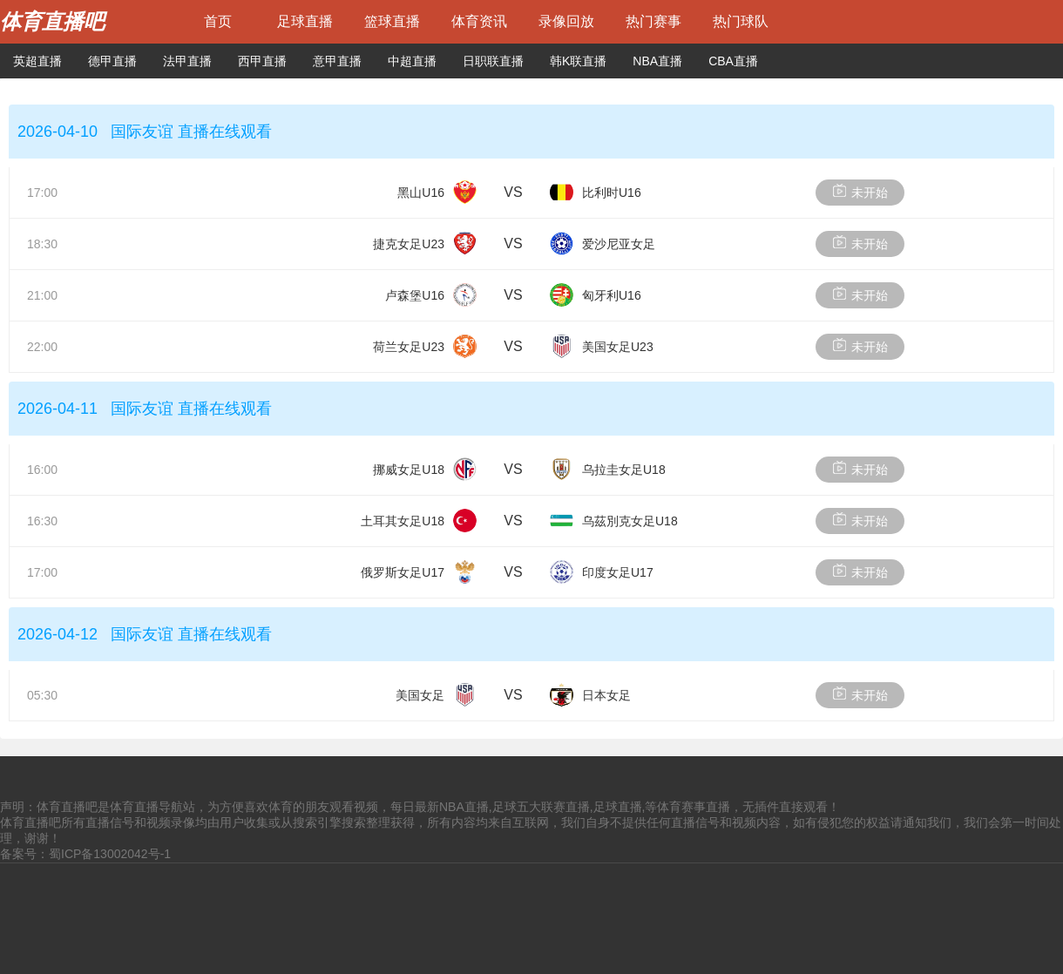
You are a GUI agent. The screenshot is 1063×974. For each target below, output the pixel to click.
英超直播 (37, 61)
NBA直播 (657, 61)
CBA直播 (733, 61)
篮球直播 (392, 21)
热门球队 (740, 21)
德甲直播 (112, 61)
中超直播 (412, 61)
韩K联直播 (578, 61)
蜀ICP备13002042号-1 (110, 854)
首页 (218, 21)
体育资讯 (479, 21)
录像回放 (566, 21)
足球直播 (305, 21)
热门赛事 (653, 21)
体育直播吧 (52, 21)
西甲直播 (262, 61)
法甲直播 (187, 61)
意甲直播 (337, 61)
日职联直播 (493, 61)
